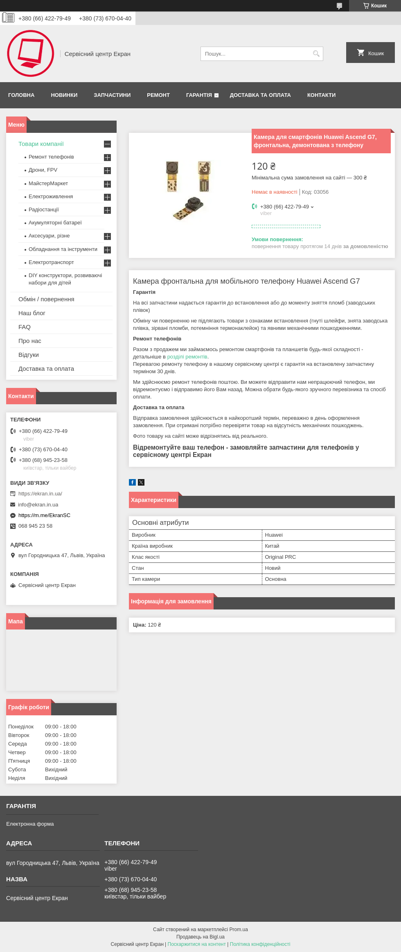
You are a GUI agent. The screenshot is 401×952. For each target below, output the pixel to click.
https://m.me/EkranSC (44, 515)
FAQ (24, 326)
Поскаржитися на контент (197, 944)
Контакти (321, 95)
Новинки (64, 95)
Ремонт (158, 95)
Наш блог (31, 312)
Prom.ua (239, 929)
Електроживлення (51, 196)
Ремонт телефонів (51, 157)
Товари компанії (41, 143)
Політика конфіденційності (260, 944)
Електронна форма (30, 824)
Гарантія (199, 95)
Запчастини (112, 95)
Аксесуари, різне (49, 236)
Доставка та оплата (260, 95)
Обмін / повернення (46, 299)
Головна (21, 95)
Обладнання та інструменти (63, 249)
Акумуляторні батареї (55, 223)
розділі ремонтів (187, 357)
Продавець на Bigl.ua (200, 937)
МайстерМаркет (48, 183)
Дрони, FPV (43, 170)
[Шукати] (316, 54)
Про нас (29, 340)
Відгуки (28, 354)
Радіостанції (44, 209)
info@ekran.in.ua (38, 505)
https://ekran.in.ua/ (40, 494)
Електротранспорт (51, 262)
